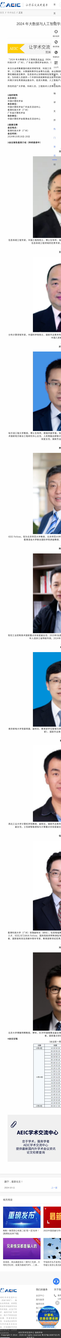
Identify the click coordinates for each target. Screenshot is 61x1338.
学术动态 (11, 12)
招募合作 (55, 177)
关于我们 (55, 213)
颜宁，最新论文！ (13, 1181)
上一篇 (54, 1187)
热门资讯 (55, 142)
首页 (55, 9)
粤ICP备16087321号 (51, 1335)
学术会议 (39, 59)
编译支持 (55, 106)
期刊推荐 (55, 71)
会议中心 (40, 1295)
